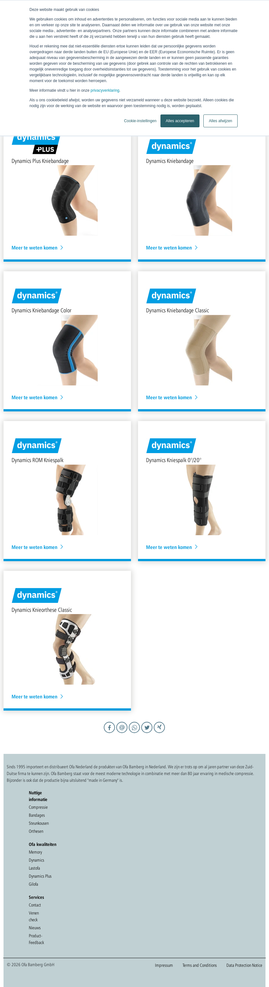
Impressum (164, 965)
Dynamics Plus (40, 876)
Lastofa (34, 868)
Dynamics (36, 860)
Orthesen (36, 831)
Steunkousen (39, 823)
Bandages (37, 815)
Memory (35, 852)
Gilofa (33, 884)
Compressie (38, 807)
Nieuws (35, 927)
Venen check (34, 916)
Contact (35, 904)
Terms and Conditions (200, 965)
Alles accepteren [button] (180, 121)
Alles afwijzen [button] (220, 121)
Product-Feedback (36, 939)
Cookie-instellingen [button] (140, 121)
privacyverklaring (105, 90)
